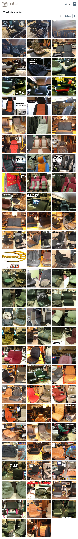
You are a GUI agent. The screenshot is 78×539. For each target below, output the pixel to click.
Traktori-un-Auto (12, 12)
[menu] (74, 4)
